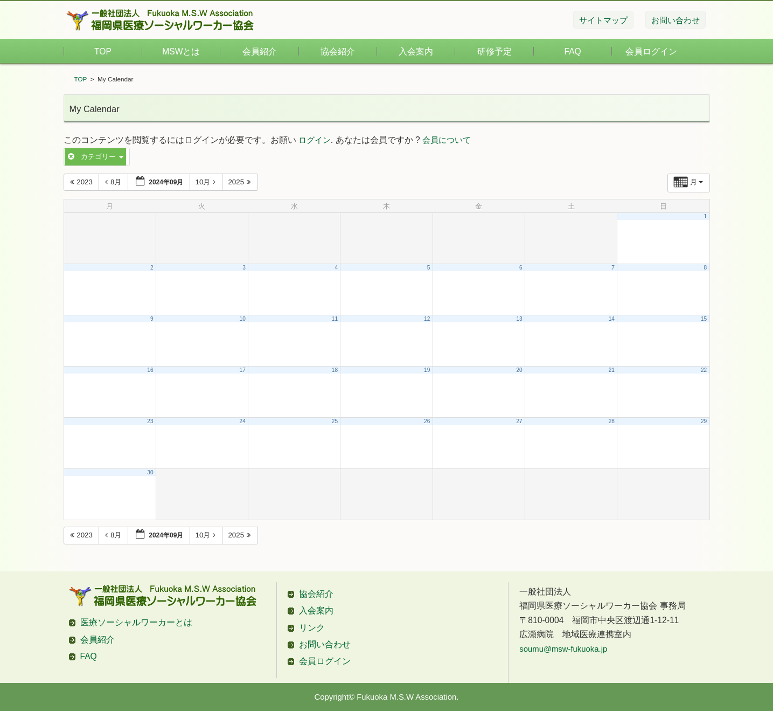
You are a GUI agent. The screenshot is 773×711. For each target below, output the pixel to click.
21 (612, 370)
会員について (446, 140)
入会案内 (416, 51)
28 (612, 421)
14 (612, 319)
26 (427, 421)
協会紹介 (338, 51)
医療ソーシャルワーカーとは (136, 622)
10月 (207, 182)
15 (704, 319)
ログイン (314, 140)
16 (150, 370)
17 (243, 370)
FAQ (573, 51)
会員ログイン (651, 51)
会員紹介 (259, 51)
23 (150, 421)
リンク (312, 627)
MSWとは (181, 51)
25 (335, 421)
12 (427, 319)
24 (243, 421)
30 (150, 472)
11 (335, 319)
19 (427, 370)
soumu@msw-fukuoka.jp (563, 649)
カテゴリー (95, 157)
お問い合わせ (325, 644)
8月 (114, 182)
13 (519, 319)
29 (704, 421)
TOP (103, 51)
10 (243, 319)
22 (704, 370)
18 (335, 370)
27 (519, 421)
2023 (82, 182)
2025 (240, 182)
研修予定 (494, 51)
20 (519, 370)
